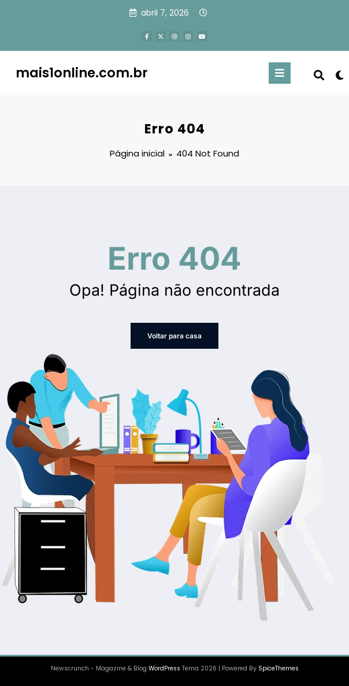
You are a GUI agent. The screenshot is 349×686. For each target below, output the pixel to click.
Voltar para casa (174, 335)
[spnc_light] (339, 75)
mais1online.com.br (82, 73)
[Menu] (280, 73)
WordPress (164, 668)
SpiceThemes (278, 668)
